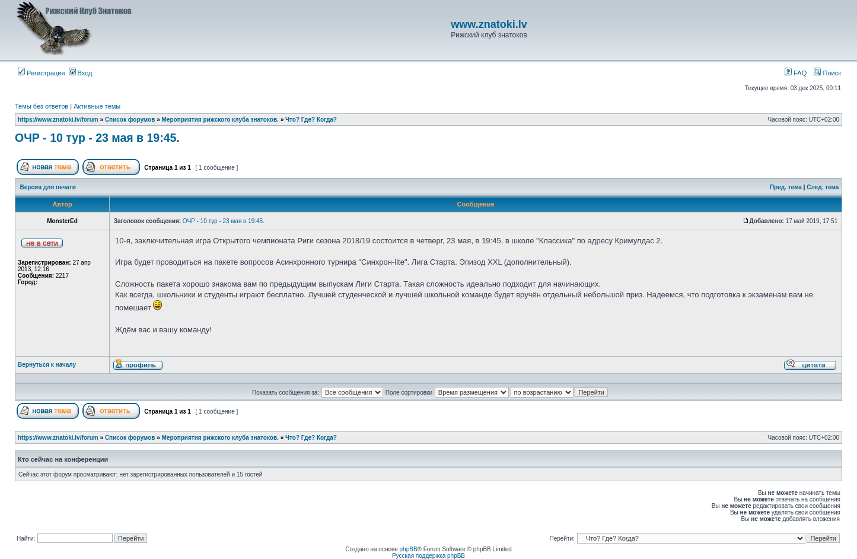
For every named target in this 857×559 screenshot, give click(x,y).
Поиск (827, 73)
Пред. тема (786, 187)
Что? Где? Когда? (311, 119)
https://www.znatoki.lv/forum (58, 119)
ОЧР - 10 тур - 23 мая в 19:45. (97, 137)
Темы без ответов (41, 106)
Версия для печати (48, 187)
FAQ (796, 73)
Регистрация (41, 73)
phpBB (409, 549)
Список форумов (130, 119)
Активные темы (97, 106)
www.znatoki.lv (489, 24)
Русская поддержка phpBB (428, 555)
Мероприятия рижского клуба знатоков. (220, 119)
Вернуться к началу (47, 364)
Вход (81, 73)
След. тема (823, 187)
